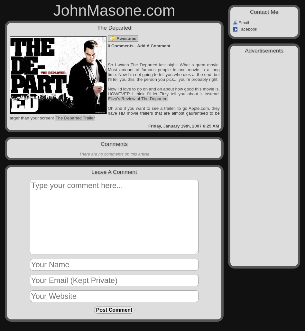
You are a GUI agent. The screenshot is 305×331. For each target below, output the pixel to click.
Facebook (245, 29)
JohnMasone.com (114, 10)
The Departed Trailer (75, 118)
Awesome (123, 38)
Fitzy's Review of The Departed (138, 98)
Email (241, 22)
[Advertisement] (264, 91)
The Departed (114, 27)
